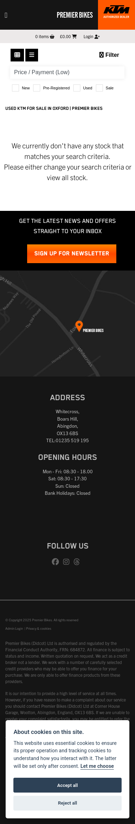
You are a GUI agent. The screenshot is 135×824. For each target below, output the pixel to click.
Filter (109, 55)
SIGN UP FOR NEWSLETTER (71, 253)
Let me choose (97, 766)
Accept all (67, 785)
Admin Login (14, 628)
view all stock (66, 177)
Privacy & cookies (38, 628)
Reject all (67, 803)
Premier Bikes (75, 14)
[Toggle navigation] (6, 15)
